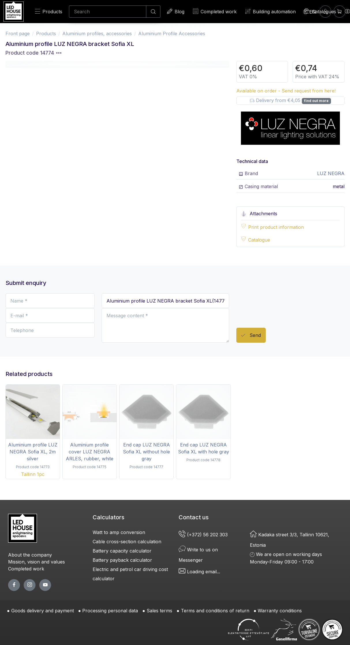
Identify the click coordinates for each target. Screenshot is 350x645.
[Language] (309, 11)
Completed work (215, 11)
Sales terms (159, 611)
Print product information (276, 227)
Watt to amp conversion (119, 532)
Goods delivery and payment (42, 611)
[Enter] (325, 11)
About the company (30, 555)
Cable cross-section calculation (127, 541)
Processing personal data (110, 611)
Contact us (194, 517)
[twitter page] (29, 585)
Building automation (270, 11)
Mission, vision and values (36, 562)
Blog (175, 11)
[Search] (107, 11)
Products (48, 11)
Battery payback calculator (122, 560)
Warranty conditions (280, 611)
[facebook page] (14, 585)
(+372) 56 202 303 (204, 535)
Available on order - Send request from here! (286, 91)
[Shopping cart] (339, 11)
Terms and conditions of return (215, 611)
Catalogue (259, 240)
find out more (316, 101)
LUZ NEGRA (331, 173)
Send (251, 335)
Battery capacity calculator (122, 551)
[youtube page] (45, 585)
